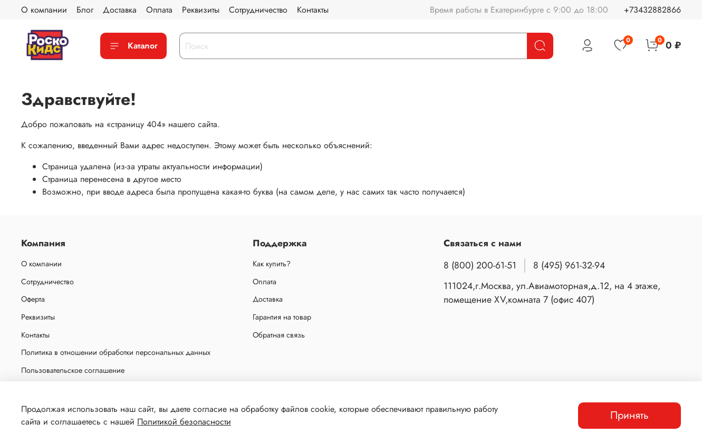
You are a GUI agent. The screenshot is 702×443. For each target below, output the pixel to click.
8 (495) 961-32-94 (569, 265)
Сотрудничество (258, 10)
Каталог (133, 46)
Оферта (33, 299)
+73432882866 (652, 10)
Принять (629, 415)
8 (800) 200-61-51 (480, 265)
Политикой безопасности (184, 422)
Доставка (120, 10)
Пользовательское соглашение (72, 370)
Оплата (159, 10)
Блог (84, 10)
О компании (44, 10)
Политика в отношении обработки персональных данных (115, 352)
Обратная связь (279, 335)
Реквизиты (200, 10)
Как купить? (272, 263)
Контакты (313, 10)
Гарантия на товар (282, 317)
